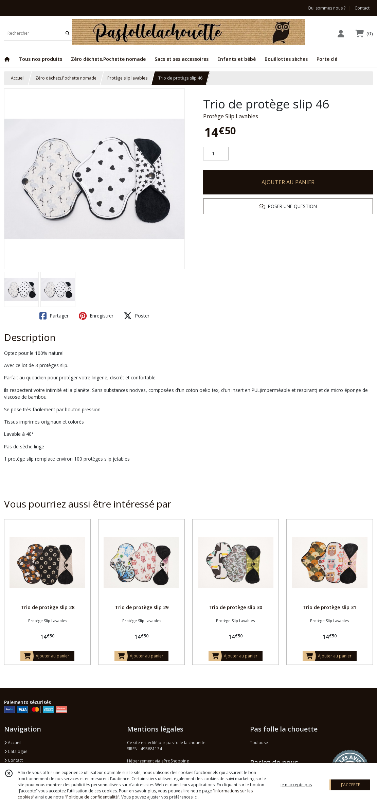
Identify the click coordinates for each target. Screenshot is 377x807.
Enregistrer (96, 316)
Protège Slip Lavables (230, 116)
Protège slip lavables (127, 78)
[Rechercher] (67, 33)
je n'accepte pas (296, 785)
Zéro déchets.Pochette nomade (65, 78)
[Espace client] (341, 33)
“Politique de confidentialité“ (92, 797)
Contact (362, 8)
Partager (54, 316)
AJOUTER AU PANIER (288, 182)
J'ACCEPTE (350, 785)
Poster (136, 316)
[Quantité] (216, 153)
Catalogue (16, 751)
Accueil (17, 78)
